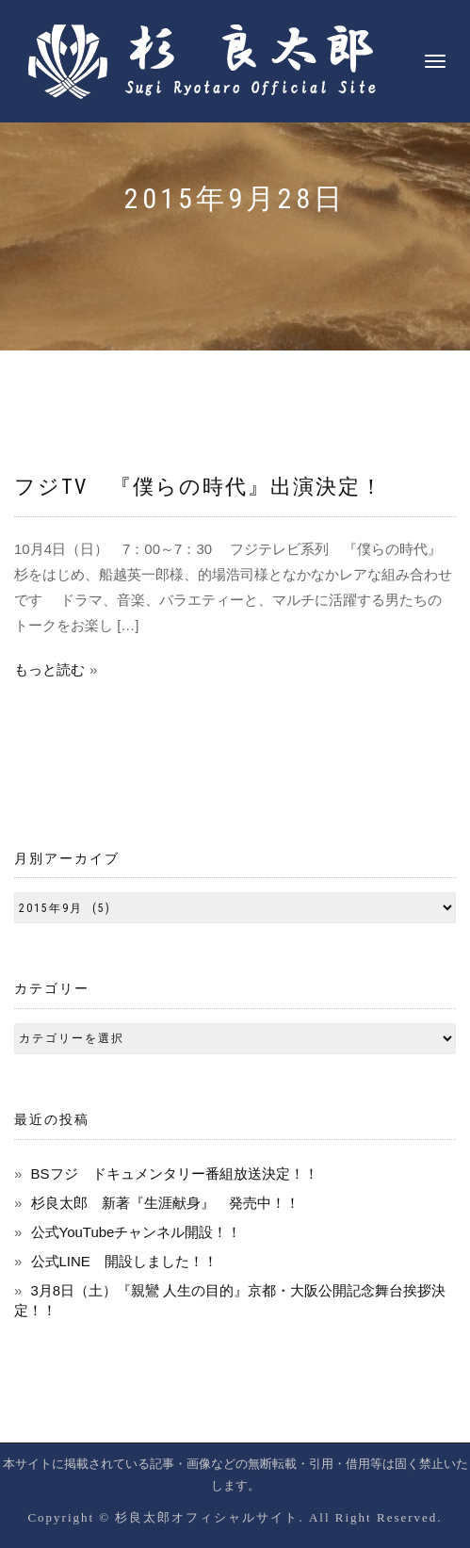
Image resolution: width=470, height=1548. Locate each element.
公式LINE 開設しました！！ (124, 1261)
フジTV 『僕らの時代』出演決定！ (198, 486)
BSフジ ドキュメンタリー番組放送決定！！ (174, 1173)
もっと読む (49, 669)
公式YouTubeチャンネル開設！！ (136, 1232)
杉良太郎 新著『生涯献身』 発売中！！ (165, 1203)
